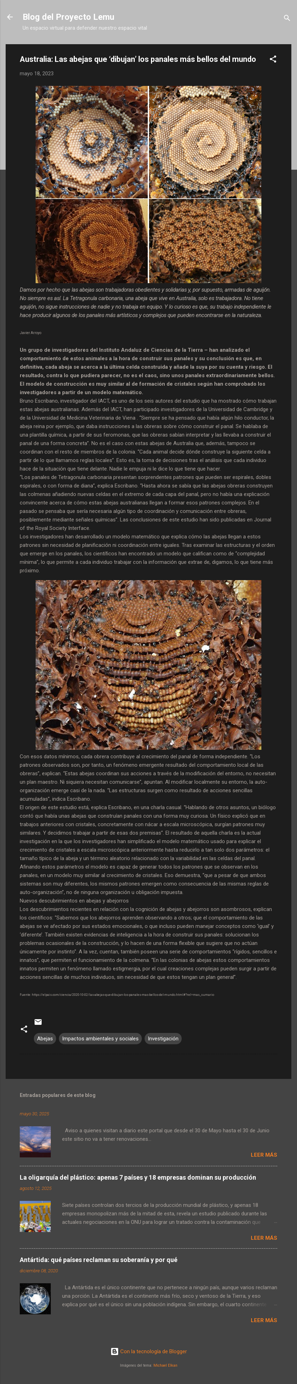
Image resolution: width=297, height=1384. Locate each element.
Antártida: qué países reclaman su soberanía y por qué (98, 1259)
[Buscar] (287, 19)
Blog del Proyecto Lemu (68, 17)
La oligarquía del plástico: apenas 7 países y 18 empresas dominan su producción (138, 1177)
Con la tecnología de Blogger (148, 1351)
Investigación (163, 1038)
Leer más (264, 1155)
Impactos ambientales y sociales (100, 1038)
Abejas (45, 1038)
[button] (273, 60)
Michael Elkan (165, 1365)
